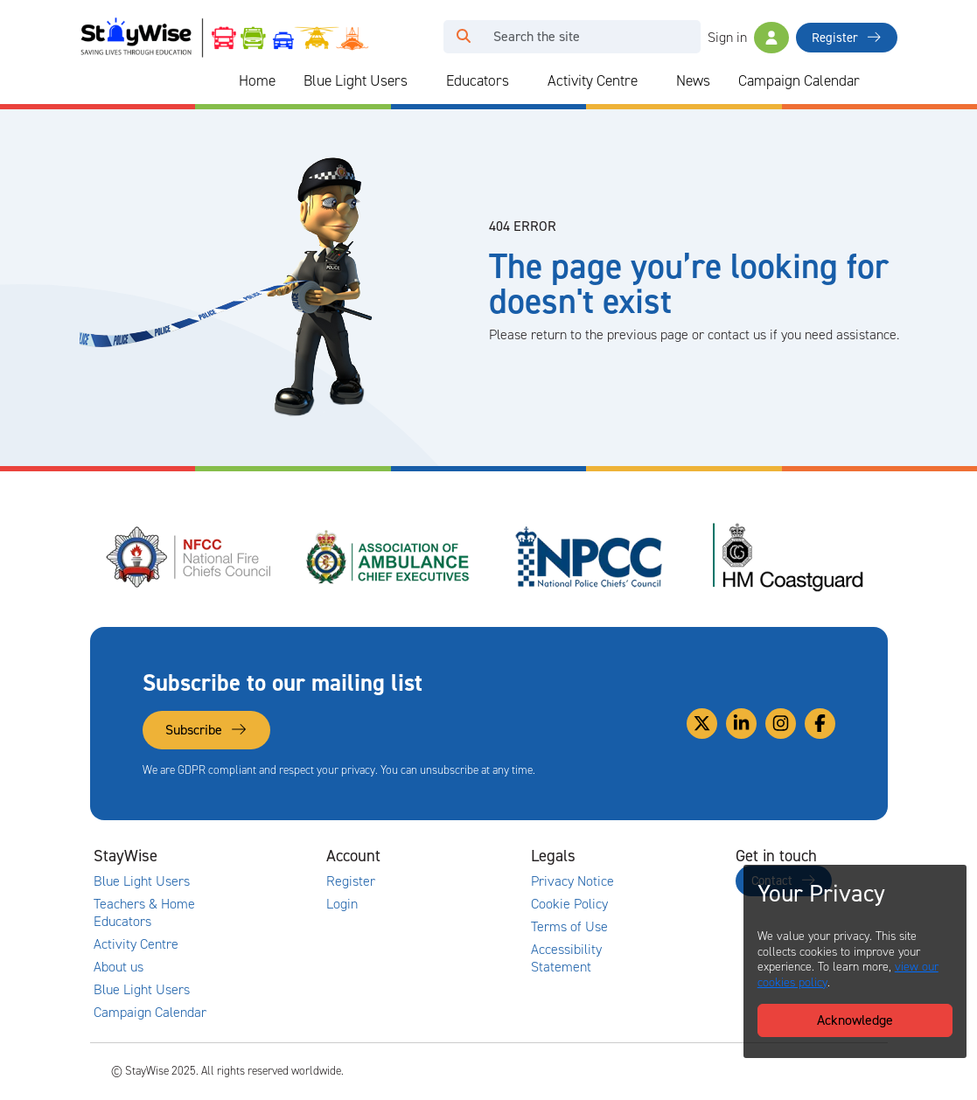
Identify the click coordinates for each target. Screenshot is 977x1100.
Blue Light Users (356, 80)
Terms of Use (569, 927)
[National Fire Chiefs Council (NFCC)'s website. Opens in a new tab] (190, 557)
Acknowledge (855, 1020)
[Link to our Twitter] (702, 723)
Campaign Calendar (799, 80)
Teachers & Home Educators (144, 912)
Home (257, 80)
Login (342, 904)
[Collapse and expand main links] (237, 856)
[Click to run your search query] (463, 36)
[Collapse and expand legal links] (646, 856)
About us (118, 967)
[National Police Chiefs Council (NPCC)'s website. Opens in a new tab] (588, 557)
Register (847, 37)
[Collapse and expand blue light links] (420, 81)
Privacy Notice (572, 881)
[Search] (592, 36)
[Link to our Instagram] (780, 723)
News (693, 80)
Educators (477, 80)
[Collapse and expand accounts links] (441, 856)
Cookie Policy (569, 904)
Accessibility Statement (566, 958)
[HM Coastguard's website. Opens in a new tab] (788, 557)
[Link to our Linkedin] (741, 723)
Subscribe (206, 730)
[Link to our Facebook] (820, 723)
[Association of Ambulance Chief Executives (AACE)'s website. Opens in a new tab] (389, 557)
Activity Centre (593, 80)
